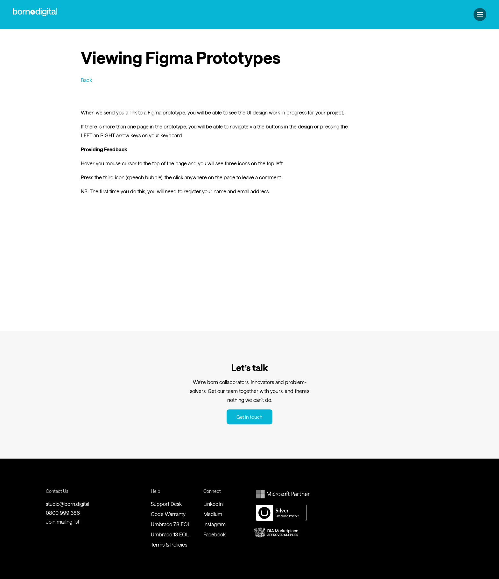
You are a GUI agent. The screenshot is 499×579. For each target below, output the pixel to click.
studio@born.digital (67, 504)
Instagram (214, 524)
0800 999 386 (63, 513)
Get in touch (249, 417)
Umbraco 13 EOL (170, 534)
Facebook (214, 534)
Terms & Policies (169, 544)
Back (86, 80)
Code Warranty (168, 514)
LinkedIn (213, 504)
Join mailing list (62, 522)
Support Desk (166, 504)
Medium (212, 514)
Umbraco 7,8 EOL (171, 524)
